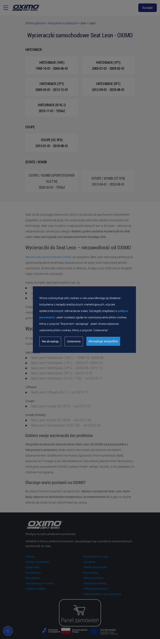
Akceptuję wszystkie (103, 341)
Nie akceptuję (50, 341)
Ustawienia (74, 341)
